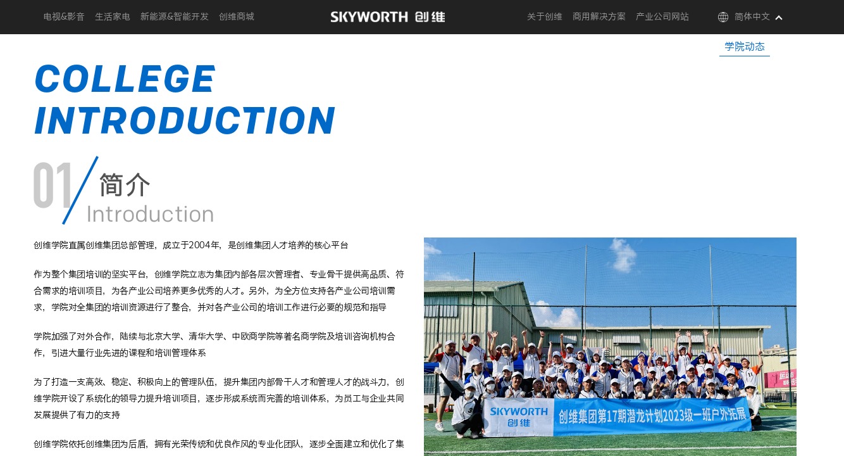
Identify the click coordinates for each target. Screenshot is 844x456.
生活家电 (112, 17)
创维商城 (236, 17)
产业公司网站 (662, 17)
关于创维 (544, 17)
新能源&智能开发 (174, 17)
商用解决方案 (599, 17)
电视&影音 (64, 17)
